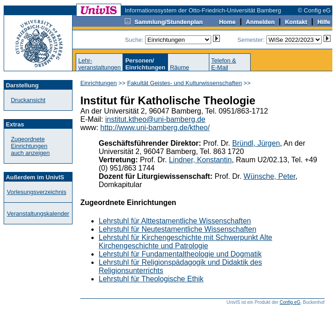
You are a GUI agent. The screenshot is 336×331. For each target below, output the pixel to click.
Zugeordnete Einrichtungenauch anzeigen (30, 146)
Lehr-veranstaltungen (99, 64)
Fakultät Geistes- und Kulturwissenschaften (184, 83)
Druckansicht (28, 100)
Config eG (290, 302)
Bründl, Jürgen (256, 143)
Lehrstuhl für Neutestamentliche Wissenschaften (177, 229)
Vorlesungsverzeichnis (36, 191)
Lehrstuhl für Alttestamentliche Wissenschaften (175, 221)
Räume (179, 67)
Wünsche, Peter (270, 176)
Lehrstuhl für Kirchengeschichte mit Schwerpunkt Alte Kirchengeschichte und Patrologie (185, 242)
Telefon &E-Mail (223, 64)
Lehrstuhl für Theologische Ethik (151, 279)
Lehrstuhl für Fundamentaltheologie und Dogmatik (180, 254)
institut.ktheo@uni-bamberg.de (155, 119)
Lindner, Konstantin (200, 160)
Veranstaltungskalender (38, 213)
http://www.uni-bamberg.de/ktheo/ (155, 127)
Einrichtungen (98, 83)
